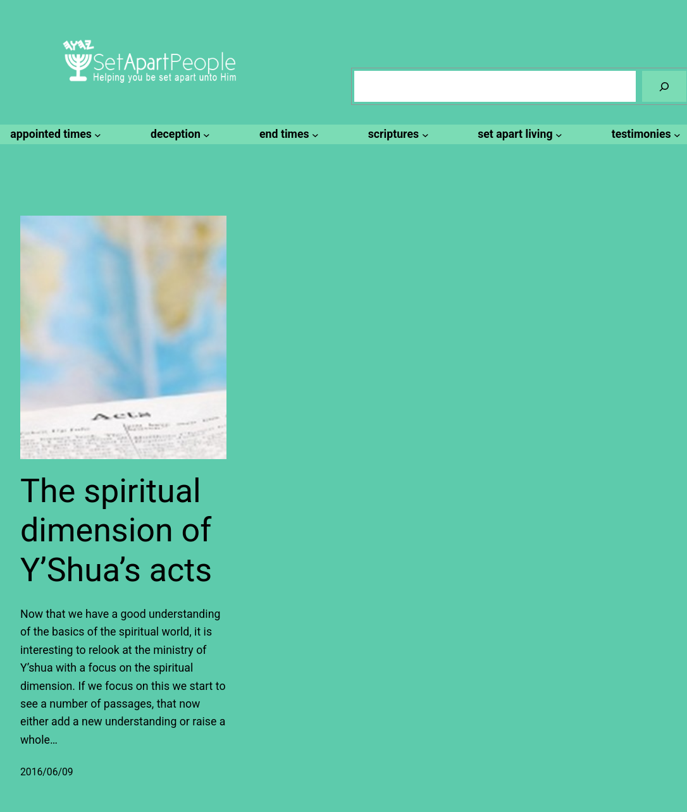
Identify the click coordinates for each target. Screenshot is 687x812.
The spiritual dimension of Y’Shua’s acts (116, 530)
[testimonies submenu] (644, 134)
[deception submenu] (178, 134)
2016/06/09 (46, 772)
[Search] (664, 86)
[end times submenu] (287, 134)
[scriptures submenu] (396, 134)
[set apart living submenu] (518, 134)
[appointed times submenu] (53, 134)
